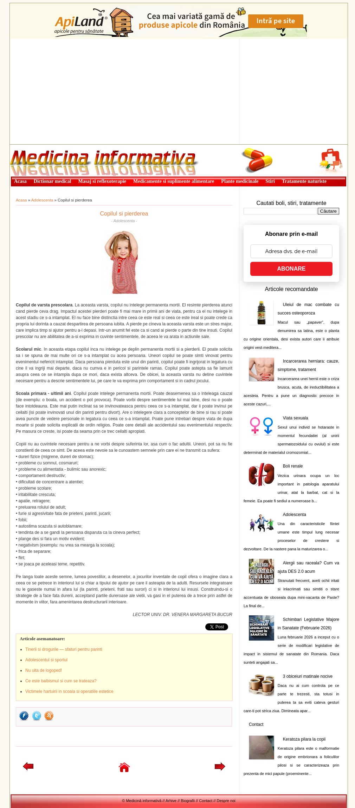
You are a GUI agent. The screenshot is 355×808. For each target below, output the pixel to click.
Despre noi (226, 801)
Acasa (21, 200)
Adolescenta (42, 200)
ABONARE (291, 269)
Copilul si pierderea (124, 214)
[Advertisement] (179, 91)
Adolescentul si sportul (46, 659)
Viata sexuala (295, 418)
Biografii (188, 801)
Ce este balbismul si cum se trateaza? (61, 680)
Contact (256, 724)
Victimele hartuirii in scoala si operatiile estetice (69, 691)
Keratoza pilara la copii (304, 739)
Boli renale (293, 466)
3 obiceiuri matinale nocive (308, 676)
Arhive (171, 801)
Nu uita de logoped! (43, 670)
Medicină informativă (28, 147)
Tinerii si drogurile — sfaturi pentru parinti (63, 649)
